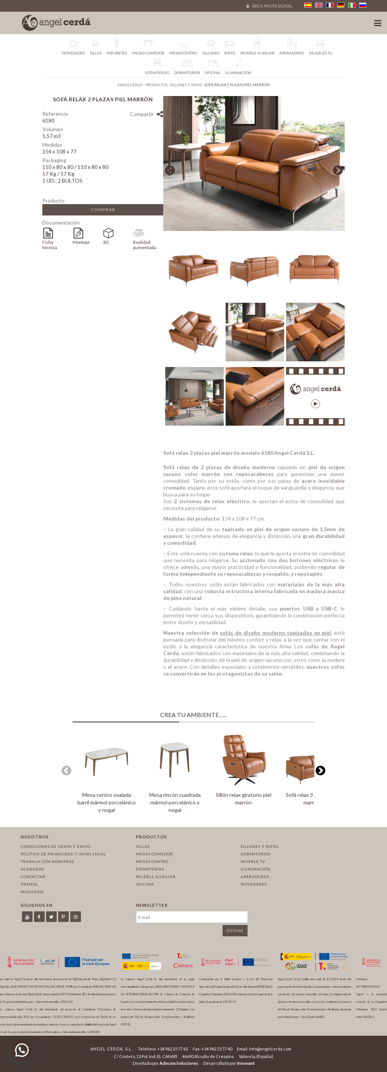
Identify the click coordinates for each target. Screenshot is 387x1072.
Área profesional (269, 5)
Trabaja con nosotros (47, 861)
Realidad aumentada (144, 244)
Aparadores (255, 876)
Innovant (246, 1063)
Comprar (103, 209)
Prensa (29, 884)
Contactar (33, 876)
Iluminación (256, 869)
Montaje (81, 242)
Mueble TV (253, 861)
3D (105, 242)
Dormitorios (256, 854)
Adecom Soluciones (178, 1063)
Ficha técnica (49, 244)
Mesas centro (152, 861)
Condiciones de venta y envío (56, 846)
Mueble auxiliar (156, 876)
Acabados (32, 869)
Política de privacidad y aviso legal (63, 854)
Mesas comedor (154, 854)
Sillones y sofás (260, 846)
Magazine (32, 891)
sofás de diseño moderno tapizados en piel (275, 636)
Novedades (254, 884)
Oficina (145, 884)
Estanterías (150, 869)
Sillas (143, 846)
